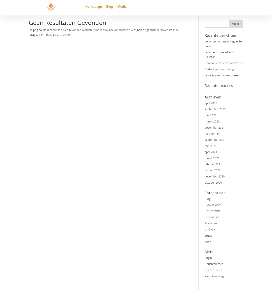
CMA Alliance (213, 205)
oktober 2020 (213, 182)
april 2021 (211, 152)
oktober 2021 (213, 134)
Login (208, 258)
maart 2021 (212, 158)
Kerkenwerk (212, 211)
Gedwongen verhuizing (219, 69)
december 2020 (215, 176)
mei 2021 (211, 146)
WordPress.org (214, 276)
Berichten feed (214, 264)
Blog (109, 7)
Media (122, 7)
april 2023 (211, 103)
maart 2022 (212, 121)
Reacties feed (213, 270)
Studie (209, 235)
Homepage (93, 7)
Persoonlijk (212, 217)
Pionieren (211, 223)
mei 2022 (211, 115)
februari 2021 (213, 164)
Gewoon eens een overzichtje (224, 63)
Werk (208, 241)
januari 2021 (213, 170)
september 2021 (215, 140)
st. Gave (210, 229)
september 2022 (215, 109)
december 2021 (215, 127)
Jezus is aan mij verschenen (222, 75)
